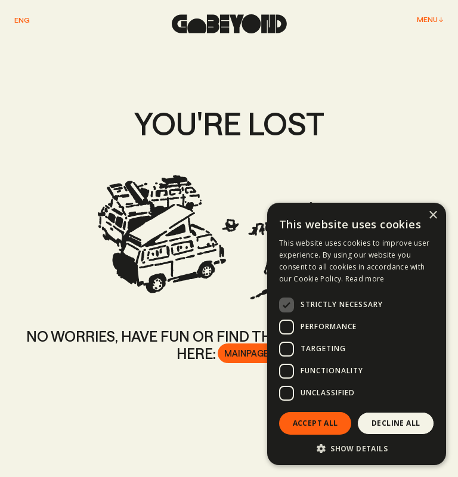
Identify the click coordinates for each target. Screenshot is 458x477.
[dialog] (356, 334)
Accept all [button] (315, 423)
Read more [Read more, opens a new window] (365, 279)
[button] (356, 447)
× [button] (432, 215)
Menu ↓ (430, 19)
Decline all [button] (396, 423)
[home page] (229, 23)
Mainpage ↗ (249, 353)
